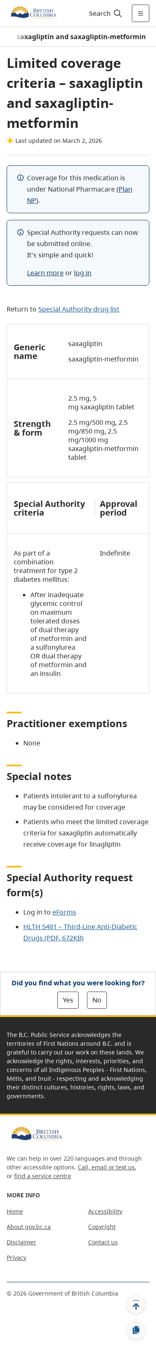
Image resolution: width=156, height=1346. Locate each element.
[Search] (104, 13)
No (97, 1000)
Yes (68, 1000)
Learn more (45, 272)
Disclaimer (21, 1242)
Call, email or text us (106, 1167)
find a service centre (42, 1176)
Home (15, 1211)
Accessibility (105, 1211)
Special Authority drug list (78, 309)
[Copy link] (136, 1330)
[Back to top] (136, 1304)
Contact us (103, 1242)
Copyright (102, 1227)
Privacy (16, 1257)
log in (83, 272)
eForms (64, 912)
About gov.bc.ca (29, 1227)
